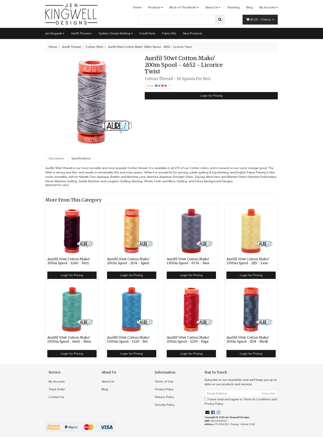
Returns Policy (164, 397)
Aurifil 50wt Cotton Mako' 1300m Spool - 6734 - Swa (188, 261)
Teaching (233, 7)
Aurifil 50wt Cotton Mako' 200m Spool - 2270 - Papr (188, 339)
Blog (249, 7)
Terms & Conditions (257, 399)
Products (154, 7)
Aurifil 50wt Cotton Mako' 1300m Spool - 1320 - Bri (128, 339)
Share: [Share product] (157, 85)
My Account (57, 381)
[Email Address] (231, 393)
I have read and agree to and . (240, 401)
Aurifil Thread (80, 33)
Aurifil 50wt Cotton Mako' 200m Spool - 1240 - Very (68, 261)
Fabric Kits (169, 33)
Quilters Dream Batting (114, 33)
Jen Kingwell (53, 33)
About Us (211, 7)
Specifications (81, 158)
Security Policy (164, 405)
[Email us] (207, 412)
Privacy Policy (164, 389)
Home (137, 7)
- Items (259, 19)
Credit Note (147, 33)
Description (56, 158)
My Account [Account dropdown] (267, 7)
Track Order (57, 389)
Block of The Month (182, 7)
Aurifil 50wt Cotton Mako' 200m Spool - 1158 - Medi (247, 339)
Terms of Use (164, 381)
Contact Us (56, 397)
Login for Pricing (211, 96)
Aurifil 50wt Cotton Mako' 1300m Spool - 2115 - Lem (247, 261)
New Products (192, 33)
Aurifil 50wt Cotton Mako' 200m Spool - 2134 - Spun (128, 261)
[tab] (56, 158)
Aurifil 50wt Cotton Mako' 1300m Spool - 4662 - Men (69, 339)
